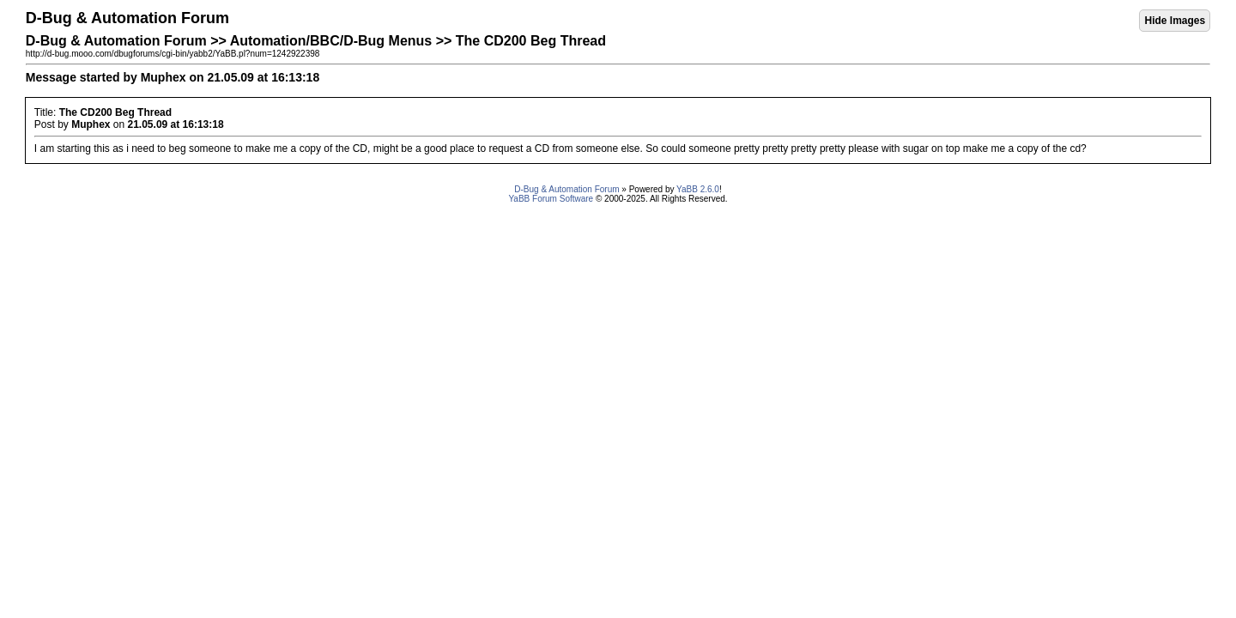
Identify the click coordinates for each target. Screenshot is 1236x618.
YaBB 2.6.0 (697, 189)
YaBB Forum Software (550, 198)
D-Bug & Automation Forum (566, 189)
